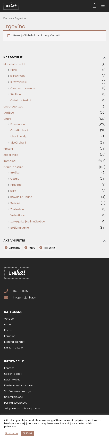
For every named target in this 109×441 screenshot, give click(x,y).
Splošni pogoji (13, 374)
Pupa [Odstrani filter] (32, 248)
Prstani (8, 149)
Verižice (8, 113)
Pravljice (16, 185)
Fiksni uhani (17, 124)
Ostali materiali (20, 100)
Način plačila (12, 379)
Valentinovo (18, 215)
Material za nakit (14, 64)
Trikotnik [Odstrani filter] (49, 248)
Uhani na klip (18, 136)
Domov (7, 18)
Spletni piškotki (13, 397)
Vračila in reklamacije (17, 391)
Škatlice (15, 94)
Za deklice (17, 209)
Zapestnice (10, 155)
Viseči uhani (18, 143)
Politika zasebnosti (15, 402)
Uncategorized (13, 107)
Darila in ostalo (13, 167)
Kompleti (9, 161)
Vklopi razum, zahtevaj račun (22, 408)
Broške (15, 172)
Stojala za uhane (21, 197)
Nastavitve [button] (11, 433)
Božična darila (19, 228)
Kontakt (9, 368)
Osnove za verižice (22, 88)
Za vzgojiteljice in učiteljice (27, 221)
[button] (103, 6)
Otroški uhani (19, 130)
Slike (13, 191)
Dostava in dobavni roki (18, 385)
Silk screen (17, 76)
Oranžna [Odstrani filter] (14, 248)
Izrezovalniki (18, 82)
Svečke (15, 203)
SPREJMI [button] (27, 433)
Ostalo (14, 179)
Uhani (7, 119)
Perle (13, 70)
